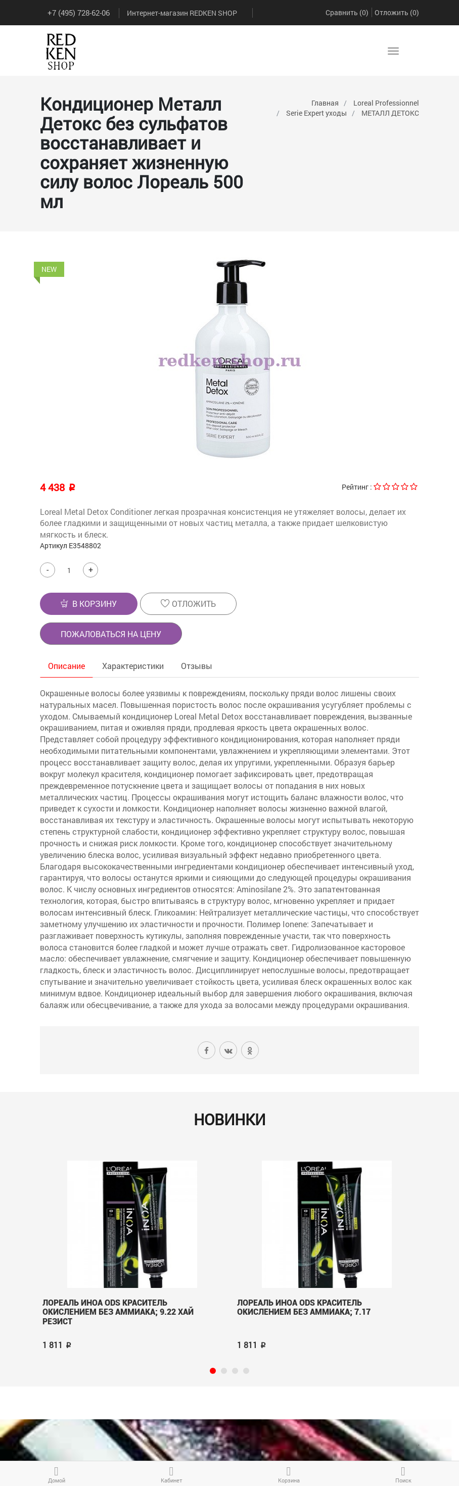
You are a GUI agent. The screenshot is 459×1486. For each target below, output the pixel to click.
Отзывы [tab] (196, 665)
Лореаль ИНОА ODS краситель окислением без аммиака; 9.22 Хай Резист (118, 1312)
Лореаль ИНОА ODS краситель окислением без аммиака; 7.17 (304, 1307)
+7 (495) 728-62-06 (79, 13)
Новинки (229, 1119)
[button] (88, 604)
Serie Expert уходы (316, 113)
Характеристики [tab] (133, 665)
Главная (325, 103)
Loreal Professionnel (386, 103)
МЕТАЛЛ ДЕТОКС (390, 113)
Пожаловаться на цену (111, 634)
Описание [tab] (66, 665)
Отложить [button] (188, 603)
